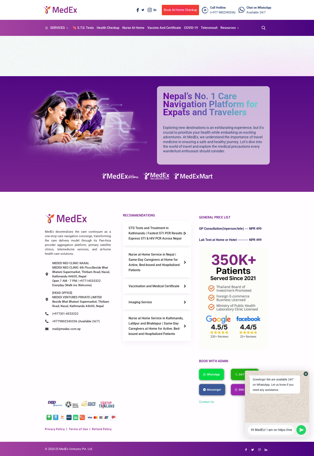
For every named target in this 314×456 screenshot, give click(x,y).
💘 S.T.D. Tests (83, 28)
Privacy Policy (55, 429)
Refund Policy (102, 429)
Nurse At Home (133, 28)
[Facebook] (137, 10)
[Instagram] (149, 10)
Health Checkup (108, 28)
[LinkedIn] (155, 10)
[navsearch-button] (262, 28)
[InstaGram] (259, 449)
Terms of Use (78, 429)
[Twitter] (143, 10)
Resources (229, 28)
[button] (306, 374)
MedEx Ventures (70, 449)
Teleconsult (209, 28)
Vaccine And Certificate (164, 28)
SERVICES (56, 28)
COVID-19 (191, 28)
